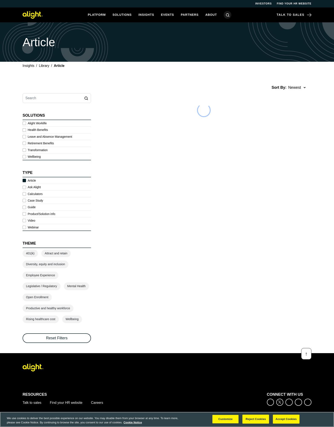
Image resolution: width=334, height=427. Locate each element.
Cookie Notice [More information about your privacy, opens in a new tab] (133, 422)
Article (32, 180)
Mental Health (76, 286)
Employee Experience (40, 275)
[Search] (227, 15)
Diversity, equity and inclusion (45, 264)
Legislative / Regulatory (41, 286)
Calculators (35, 194)
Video (31, 220)
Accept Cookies (286, 419)
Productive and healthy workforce (48, 308)
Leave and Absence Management (50, 136)
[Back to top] (306, 354)
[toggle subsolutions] (91, 130)
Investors (263, 3)
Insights (146, 14)
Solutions (122, 14)
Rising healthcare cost (40, 319)
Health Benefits (38, 130)
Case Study (35, 200)
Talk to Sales (294, 15)
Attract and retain (56, 253)
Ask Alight (34, 187)
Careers (97, 402)
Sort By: (279, 87)
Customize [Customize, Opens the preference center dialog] (225, 419)
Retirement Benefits (41, 143)
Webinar (33, 227)
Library (44, 65)
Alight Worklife (37, 123)
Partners (190, 14)
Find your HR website (294, 3)
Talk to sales (32, 402)
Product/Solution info (41, 214)
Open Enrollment (37, 297)
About (211, 14)
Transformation (38, 150)
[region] (167, 419)
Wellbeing (34, 156)
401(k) (30, 253)
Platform (97, 14)
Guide (32, 207)
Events (167, 14)
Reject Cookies (256, 419)
